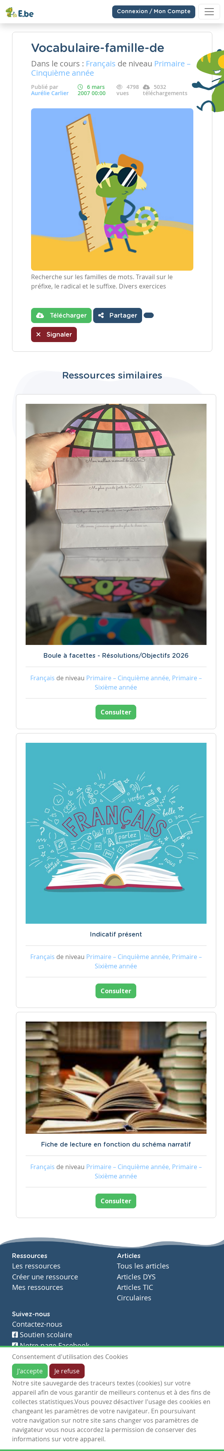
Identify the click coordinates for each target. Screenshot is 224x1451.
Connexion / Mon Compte (154, 11)
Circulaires (134, 1297)
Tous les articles (143, 1266)
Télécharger (61, 315)
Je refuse (67, 1371)
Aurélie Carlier (50, 93)
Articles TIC (135, 1287)
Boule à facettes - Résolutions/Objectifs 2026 (116, 656)
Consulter (116, 712)
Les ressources (36, 1266)
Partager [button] (117, 315)
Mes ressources (37, 1287)
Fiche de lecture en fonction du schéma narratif (116, 1145)
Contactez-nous (37, 1324)
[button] (149, 315)
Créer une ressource (45, 1276)
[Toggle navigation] (209, 11)
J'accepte (30, 1371)
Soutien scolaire (42, 1334)
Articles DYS (136, 1276)
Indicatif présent (116, 934)
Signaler (54, 334)
